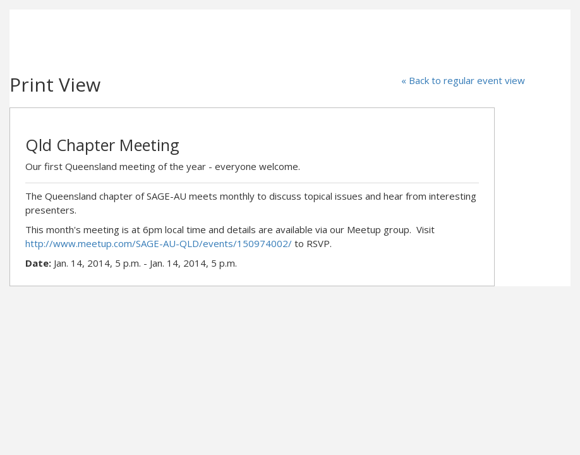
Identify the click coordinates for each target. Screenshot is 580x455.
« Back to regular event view (463, 80)
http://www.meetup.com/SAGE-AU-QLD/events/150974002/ (158, 243)
